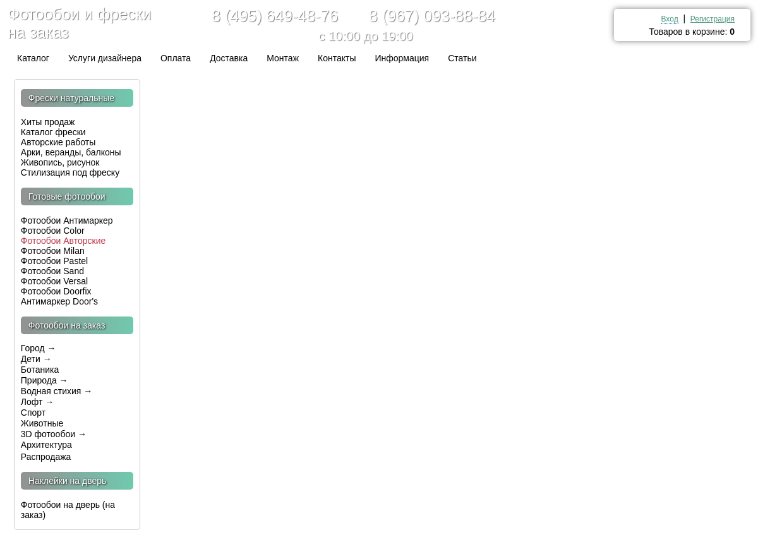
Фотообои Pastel (54, 261)
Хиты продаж (49, 122)
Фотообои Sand (52, 271)
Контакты (337, 58)
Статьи (462, 58)
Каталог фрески (53, 132)
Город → (38, 348)
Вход (669, 19)
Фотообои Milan (53, 251)
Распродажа (47, 457)
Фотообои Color (53, 231)
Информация (402, 58)
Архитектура (46, 445)
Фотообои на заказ (66, 325)
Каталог (33, 58)
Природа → (44, 380)
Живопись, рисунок (60, 162)
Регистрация (712, 19)
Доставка (229, 58)
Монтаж (283, 58)
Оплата (175, 58)
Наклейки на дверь (67, 481)
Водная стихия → (57, 391)
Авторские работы (58, 142)
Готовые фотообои (66, 196)
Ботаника (40, 370)
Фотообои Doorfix (56, 291)
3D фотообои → (54, 434)
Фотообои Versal (54, 281)
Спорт (33, 412)
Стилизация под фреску (70, 172)
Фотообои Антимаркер (67, 220)
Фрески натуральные (71, 98)
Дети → (36, 359)
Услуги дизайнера (104, 58)
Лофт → (37, 402)
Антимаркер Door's (59, 301)
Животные (42, 423)
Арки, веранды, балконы (71, 152)
